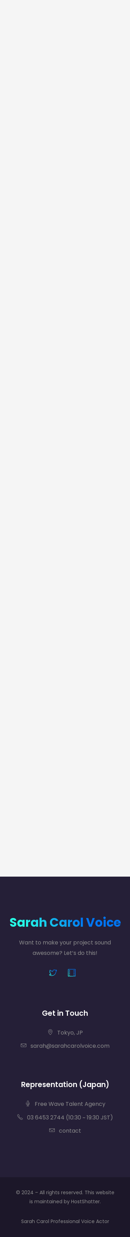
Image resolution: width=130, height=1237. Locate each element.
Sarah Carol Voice (65, 922)
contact (65, 1131)
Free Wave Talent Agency (65, 1104)
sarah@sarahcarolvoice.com (65, 1046)
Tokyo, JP (65, 1033)
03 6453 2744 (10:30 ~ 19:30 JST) (65, 1118)
